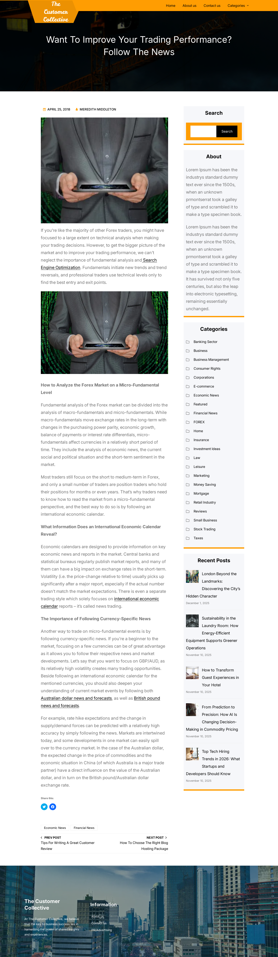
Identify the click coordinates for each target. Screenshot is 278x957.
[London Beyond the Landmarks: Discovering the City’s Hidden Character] (192, 577)
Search (227, 131)
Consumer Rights (207, 368)
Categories (236, 5)
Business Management (211, 359)
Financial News (84, 828)
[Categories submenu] (248, 5)
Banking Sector (205, 342)
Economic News (55, 828)
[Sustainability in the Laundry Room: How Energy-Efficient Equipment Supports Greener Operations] (192, 621)
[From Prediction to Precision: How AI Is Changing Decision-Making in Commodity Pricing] (192, 710)
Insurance (201, 440)
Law (197, 458)
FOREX (199, 422)
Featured (200, 404)
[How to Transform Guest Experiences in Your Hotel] (192, 673)
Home (198, 431)
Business (200, 350)
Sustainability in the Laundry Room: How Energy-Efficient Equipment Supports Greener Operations (212, 633)
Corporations (204, 377)
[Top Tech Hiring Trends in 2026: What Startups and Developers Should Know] (192, 755)
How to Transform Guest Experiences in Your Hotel (220, 677)
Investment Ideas (207, 449)
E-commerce (204, 386)
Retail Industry (205, 502)
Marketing (202, 475)
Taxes (198, 538)
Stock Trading (205, 529)
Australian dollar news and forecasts (76, 698)
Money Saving (205, 484)
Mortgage (201, 493)
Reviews (200, 511)
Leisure (199, 466)
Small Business (205, 520)
